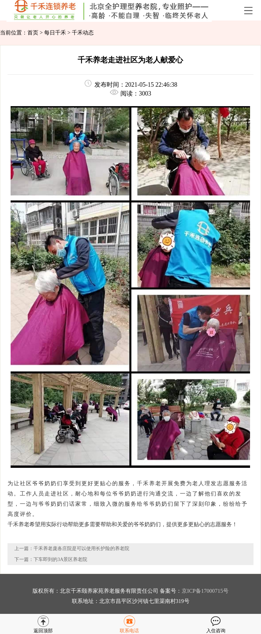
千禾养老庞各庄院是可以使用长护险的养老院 (81, 548)
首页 (32, 32)
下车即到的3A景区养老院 (60, 559)
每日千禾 (55, 32)
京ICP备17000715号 (205, 591)
